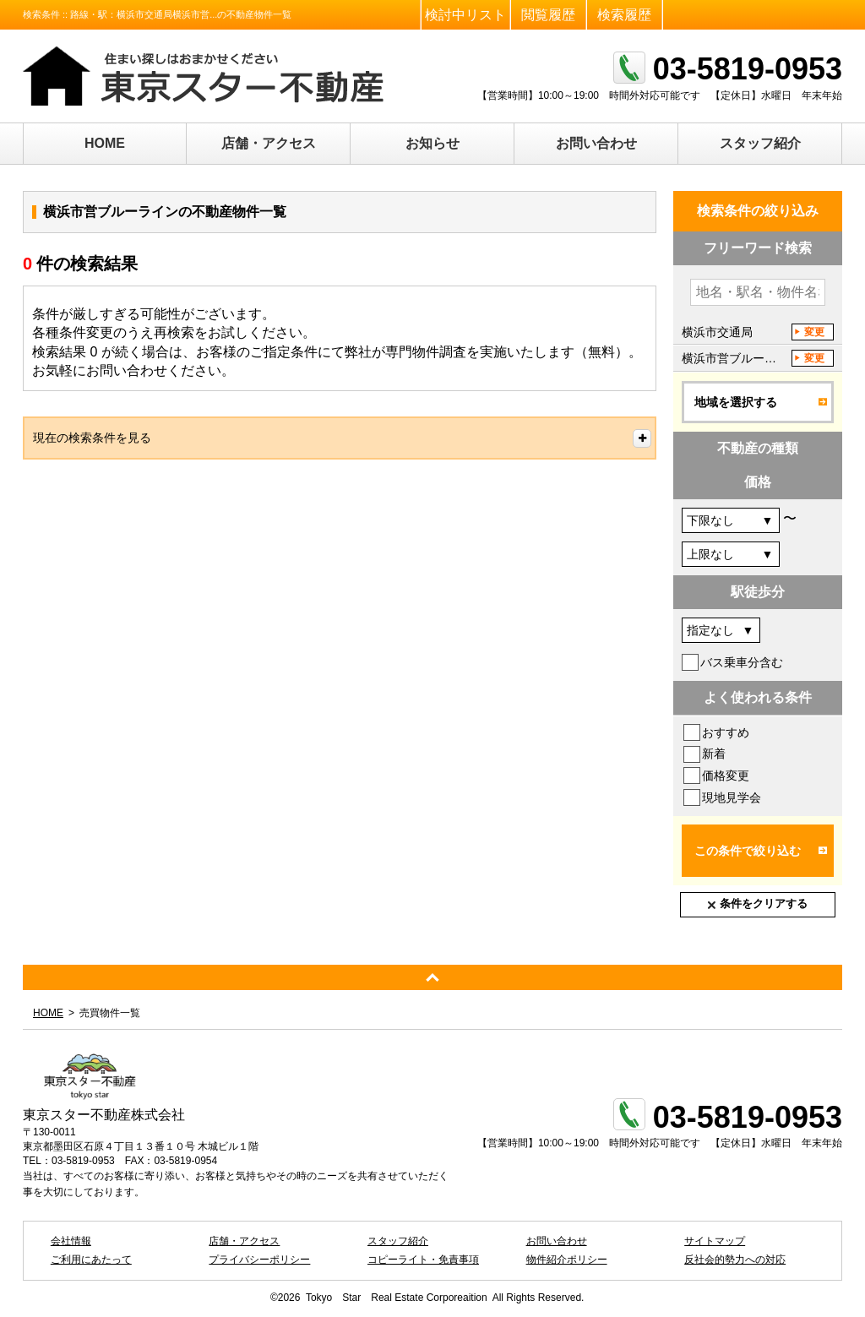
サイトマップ (714, 1241)
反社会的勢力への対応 (735, 1259)
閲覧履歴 (548, 15)
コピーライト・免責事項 (423, 1259)
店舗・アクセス (268, 143)
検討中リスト (465, 15)
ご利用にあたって (91, 1259)
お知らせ (432, 143)
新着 (714, 753)
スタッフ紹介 (760, 143)
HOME (104, 143)
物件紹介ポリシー (566, 1259)
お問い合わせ (596, 143)
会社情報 (71, 1241)
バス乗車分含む (741, 662)
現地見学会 (731, 797)
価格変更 (725, 775)
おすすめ (725, 732)
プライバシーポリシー (259, 1259)
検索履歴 (624, 15)
